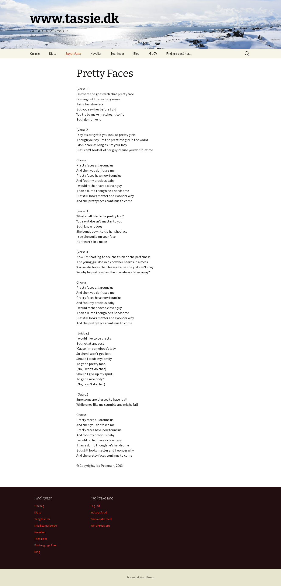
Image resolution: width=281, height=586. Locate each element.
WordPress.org (100, 525)
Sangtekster (73, 54)
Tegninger (117, 54)
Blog (136, 54)
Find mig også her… (179, 54)
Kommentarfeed (101, 519)
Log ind (95, 506)
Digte (52, 54)
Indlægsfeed (99, 512)
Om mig (35, 54)
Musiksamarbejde (45, 525)
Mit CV (153, 54)
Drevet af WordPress (140, 577)
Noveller (95, 54)
